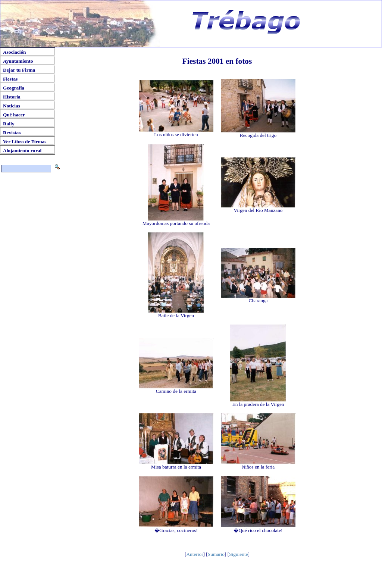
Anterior (194, 554)
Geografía (13, 88)
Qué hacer (14, 115)
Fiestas (10, 79)
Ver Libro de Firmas (24, 141)
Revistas (12, 132)
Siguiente (238, 554)
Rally (8, 123)
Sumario (216, 554)
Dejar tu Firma (19, 70)
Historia (12, 97)
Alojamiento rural (22, 150)
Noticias (11, 106)
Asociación (14, 52)
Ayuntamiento (18, 61)
